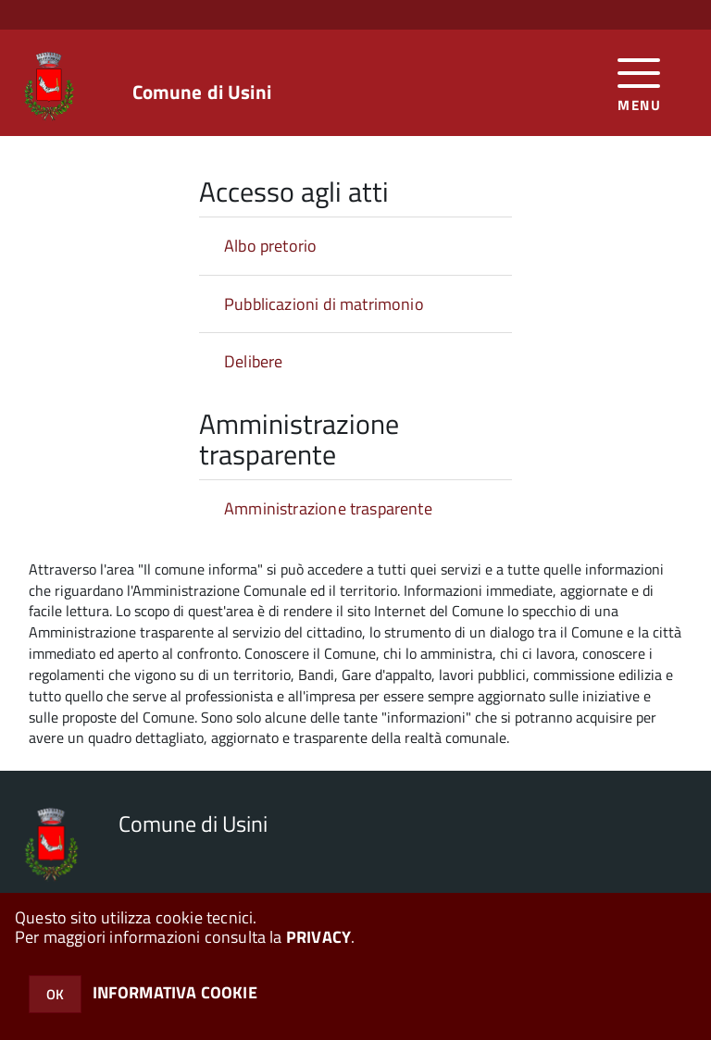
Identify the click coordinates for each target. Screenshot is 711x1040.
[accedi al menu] (639, 82)
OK (55, 994)
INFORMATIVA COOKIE (175, 992)
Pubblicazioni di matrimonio (324, 303)
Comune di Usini (201, 92)
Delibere (253, 361)
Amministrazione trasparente (328, 508)
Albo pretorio (270, 245)
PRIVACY (318, 936)
